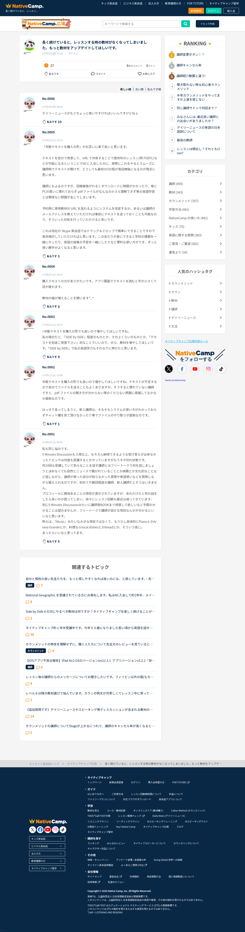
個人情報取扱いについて (181, 876)
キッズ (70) (176, 226)
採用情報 (94, 882)
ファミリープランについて (101, 799)
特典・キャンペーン (98, 859)
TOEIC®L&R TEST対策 (99, 815)
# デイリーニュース (182, 317)
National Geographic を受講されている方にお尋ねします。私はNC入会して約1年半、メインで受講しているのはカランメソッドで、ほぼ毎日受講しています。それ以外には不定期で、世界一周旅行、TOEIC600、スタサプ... (90, 595)
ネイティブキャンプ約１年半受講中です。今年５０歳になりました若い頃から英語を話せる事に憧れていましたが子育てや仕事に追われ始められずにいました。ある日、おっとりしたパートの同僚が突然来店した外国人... (89, 627)
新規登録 (196, 11)
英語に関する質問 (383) (185, 235)
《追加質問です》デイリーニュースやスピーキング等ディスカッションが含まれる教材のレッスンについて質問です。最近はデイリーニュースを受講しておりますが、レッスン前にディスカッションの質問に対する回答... (89, 709)
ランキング (93, 843)
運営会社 (115, 876)
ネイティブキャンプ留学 (224, 3)
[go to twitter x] (32, 829)
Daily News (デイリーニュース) (168, 815)
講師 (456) (176, 183)
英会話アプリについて (170, 799)
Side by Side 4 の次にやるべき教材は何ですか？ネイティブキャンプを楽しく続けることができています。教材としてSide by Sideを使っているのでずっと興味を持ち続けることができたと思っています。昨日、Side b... (90, 611)
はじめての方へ (96, 794)
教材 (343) (176, 192)
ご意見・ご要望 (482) (184, 243)
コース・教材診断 (116, 810)
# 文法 (173, 326)
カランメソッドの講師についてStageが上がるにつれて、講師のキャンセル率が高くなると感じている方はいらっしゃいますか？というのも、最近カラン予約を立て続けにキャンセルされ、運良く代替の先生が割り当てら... (90, 725)
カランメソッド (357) (184, 200)
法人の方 (153, 3)
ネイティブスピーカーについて (149, 843)
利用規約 (134, 876)
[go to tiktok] (63, 829)
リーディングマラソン (127, 821)
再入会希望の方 (156, 782)
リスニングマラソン (98, 821)
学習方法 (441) (179, 209)
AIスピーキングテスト (196, 821)
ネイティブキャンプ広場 (156, 826)
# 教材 (173, 300)
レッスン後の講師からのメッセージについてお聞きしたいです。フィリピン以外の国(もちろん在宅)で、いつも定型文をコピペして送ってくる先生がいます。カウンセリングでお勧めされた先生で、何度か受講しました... (90, 676)
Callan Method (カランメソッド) (188, 810)
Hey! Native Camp (126, 826)
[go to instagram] (55, 829)
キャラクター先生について (101, 848)
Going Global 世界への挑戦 (168, 859)
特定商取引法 (154, 876)
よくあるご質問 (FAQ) (134, 865)
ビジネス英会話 (132, 3)
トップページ (95, 782)
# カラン (174, 292)
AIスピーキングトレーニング (162, 821)
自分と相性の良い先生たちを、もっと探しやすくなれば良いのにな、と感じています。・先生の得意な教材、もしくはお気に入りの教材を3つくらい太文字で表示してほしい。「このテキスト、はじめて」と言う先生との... (90, 578)
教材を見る (93, 810)
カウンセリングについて (186, 843)
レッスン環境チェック (131, 815)
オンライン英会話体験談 (100, 865)
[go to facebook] (40, 829)
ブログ (179, 826)
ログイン (213, 11)
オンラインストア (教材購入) (148, 810)
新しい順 (125, 89)
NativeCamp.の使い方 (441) (188, 218)
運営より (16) (178, 252)
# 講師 (173, 309)
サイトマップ (95, 876)
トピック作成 (207, 23)
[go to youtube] (47, 829)
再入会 (231, 11)
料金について (176, 794)
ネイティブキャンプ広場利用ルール (186, 341)
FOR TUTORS (195, 3)
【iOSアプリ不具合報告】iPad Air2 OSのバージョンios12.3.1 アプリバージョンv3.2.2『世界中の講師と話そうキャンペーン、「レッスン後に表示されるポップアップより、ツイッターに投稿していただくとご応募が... (90, 660)
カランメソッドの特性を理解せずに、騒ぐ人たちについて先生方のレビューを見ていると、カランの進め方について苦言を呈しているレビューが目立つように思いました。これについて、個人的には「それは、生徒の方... (89, 644)
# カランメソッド (181, 283)
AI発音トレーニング (98, 826)
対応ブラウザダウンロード (137, 799)
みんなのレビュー (116, 843)
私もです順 (154, 89)
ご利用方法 (117, 794)
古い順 (139, 89)
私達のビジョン (116, 882)
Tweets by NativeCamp (175, 380)
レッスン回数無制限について (146, 794)
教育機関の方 (173, 3)
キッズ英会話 (109, 3)
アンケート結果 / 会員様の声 (131, 859)
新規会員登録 (116, 782)
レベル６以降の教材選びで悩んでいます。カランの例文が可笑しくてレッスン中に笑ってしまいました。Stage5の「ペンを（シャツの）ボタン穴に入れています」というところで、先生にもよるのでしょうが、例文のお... (89, 693)
